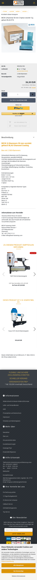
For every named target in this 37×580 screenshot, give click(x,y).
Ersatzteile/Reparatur (9, 452)
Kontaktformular (8, 475)
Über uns (5, 436)
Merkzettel (6, 471)
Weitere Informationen (18, 576)
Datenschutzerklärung (7, 561)
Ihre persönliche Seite (9, 440)
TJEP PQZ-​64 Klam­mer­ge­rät (18, 276)
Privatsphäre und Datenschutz (12, 413)
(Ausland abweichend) (22, 71)
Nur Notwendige (18, 571)
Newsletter (6, 432)
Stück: (3, 91)
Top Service (6, 512)
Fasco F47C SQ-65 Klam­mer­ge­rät (18, 331)
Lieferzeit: (4, 69)
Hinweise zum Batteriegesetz (11, 421)
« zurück (11, 11)
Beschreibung (7, 137)
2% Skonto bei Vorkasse (10, 500)
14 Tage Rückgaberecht (10, 496)
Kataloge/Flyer (7, 448)
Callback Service (8, 504)
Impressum (6, 417)
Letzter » (24, 11)
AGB (4, 409)
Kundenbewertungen (9, 444)
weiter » (18, 11)
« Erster (4, 11)
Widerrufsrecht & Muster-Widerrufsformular (16, 401)
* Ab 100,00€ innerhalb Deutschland (18, 384)
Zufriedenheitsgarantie (10, 508)
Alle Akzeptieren (18, 565)
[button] (4, 94)
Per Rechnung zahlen (9, 492)
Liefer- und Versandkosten (11, 405)
